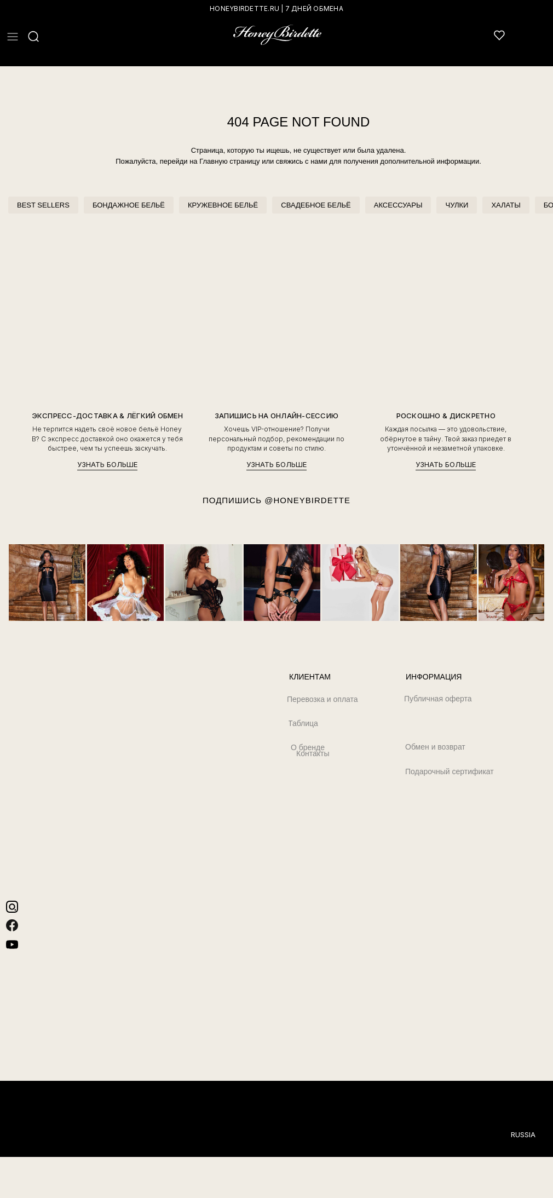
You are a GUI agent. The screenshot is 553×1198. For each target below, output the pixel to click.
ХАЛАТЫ (505, 205)
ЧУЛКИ (456, 205)
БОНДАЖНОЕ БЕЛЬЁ (129, 205)
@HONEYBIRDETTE (307, 500)
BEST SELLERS (43, 205)
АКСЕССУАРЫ (398, 205)
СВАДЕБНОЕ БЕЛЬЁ (315, 205)
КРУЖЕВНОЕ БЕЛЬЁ (223, 205)
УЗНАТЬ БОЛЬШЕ (107, 464)
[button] (12, 36)
